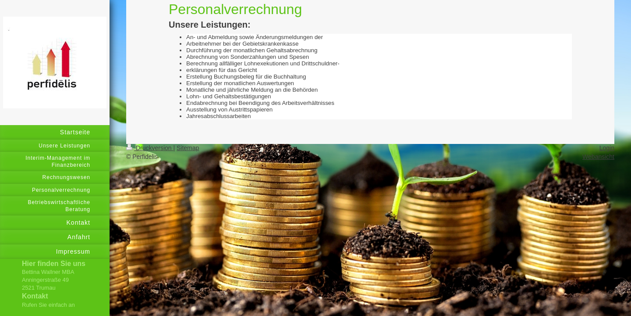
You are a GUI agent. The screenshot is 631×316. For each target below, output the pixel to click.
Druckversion (149, 147)
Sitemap (188, 147)
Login (606, 147)
